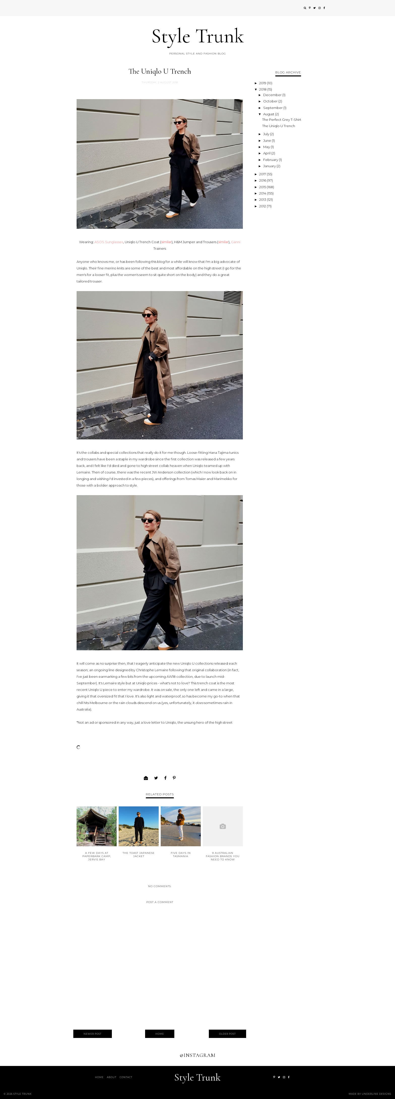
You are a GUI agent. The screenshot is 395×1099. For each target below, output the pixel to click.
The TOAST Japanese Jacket (139, 854)
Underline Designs (376, 1093)
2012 (263, 206)
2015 (263, 187)
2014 (263, 193)
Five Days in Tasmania (181, 854)
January (270, 166)
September (273, 108)
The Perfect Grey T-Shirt (281, 120)
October (270, 101)
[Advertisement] (288, 285)
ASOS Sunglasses (108, 242)
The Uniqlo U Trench (278, 126)
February (271, 160)
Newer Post (93, 1033)
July (266, 134)
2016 (263, 180)
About (111, 1077)
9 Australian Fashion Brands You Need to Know (223, 856)
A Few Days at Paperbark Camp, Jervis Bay (96, 856)
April (267, 153)
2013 (263, 200)
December (272, 95)
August (269, 114)
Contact (126, 1077)
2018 (263, 89)
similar (166, 242)
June (267, 140)
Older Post (227, 1033)
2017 (263, 174)
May (267, 147)
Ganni (235, 242)
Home (159, 1033)
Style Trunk (197, 36)
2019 (263, 83)
